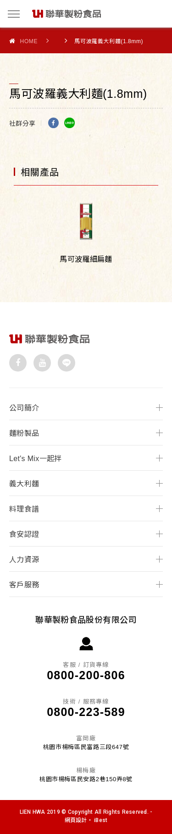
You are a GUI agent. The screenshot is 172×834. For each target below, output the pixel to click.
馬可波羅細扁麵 (86, 259)
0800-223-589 (86, 711)
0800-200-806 (86, 675)
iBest (100, 820)
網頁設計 (76, 820)
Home (23, 41)
